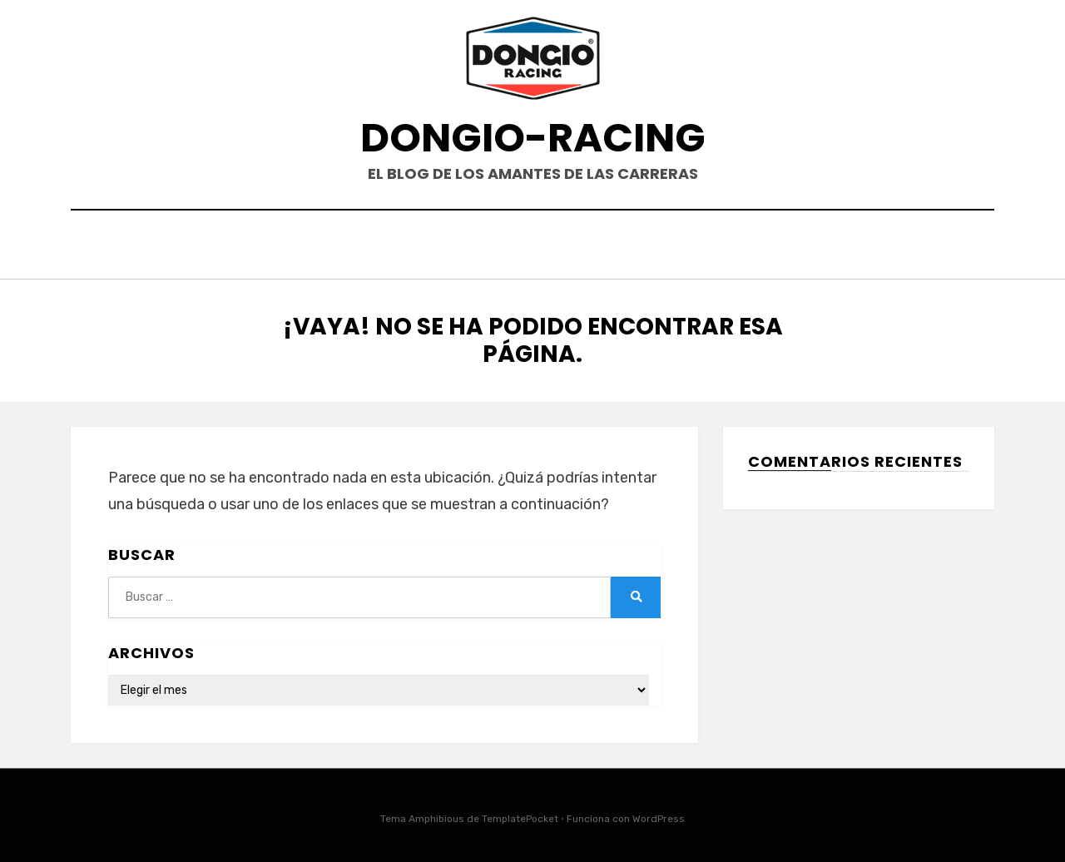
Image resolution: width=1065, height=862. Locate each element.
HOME (434, 246)
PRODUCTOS (609, 246)
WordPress (658, 815)
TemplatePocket (520, 815)
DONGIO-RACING (533, 138)
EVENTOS (510, 246)
